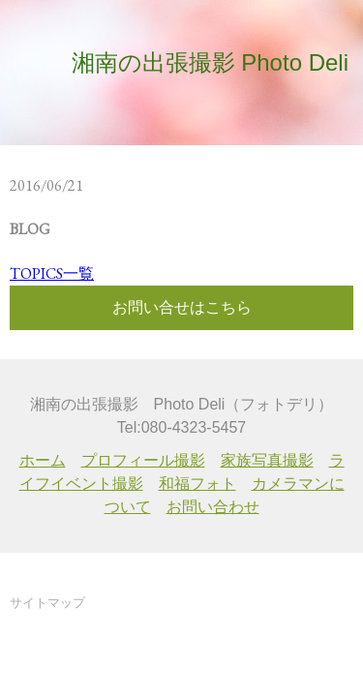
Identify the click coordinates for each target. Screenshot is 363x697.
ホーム (42, 460)
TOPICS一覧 (52, 273)
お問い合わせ (212, 507)
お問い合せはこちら (182, 307)
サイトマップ (47, 602)
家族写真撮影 (267, 460)
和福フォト (197, 483)
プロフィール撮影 (143, 460)
